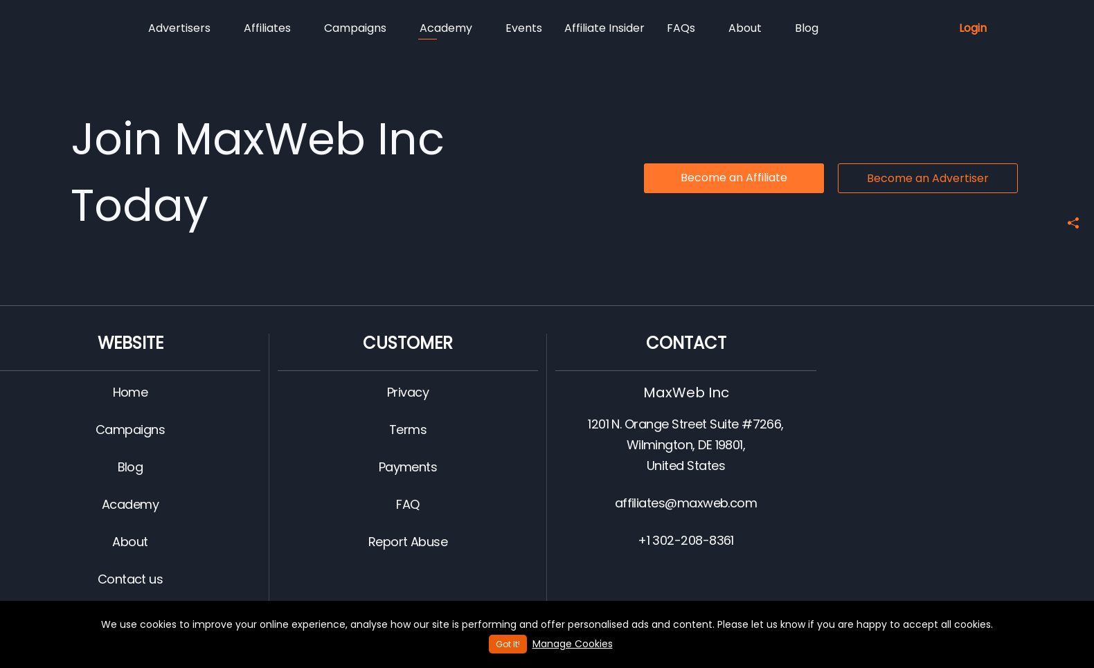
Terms (408, 429)
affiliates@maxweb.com (686, 503)
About (745, 28)
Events (523, 28)
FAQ (407, 504)
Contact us (130, 579)
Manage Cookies (572, 644)
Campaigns (355, 28)
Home (130, 392)
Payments (408, 467)
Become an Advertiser (928, 178)
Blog (806, 28)
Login (973, 28)
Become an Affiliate (734, 178)
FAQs (681, 28)
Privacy (408, 392)
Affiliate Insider (604, 28)
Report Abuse (408, 541)
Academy (445, 29)
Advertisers (179, 28)
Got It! (508, 644)
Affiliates (267, 28)
